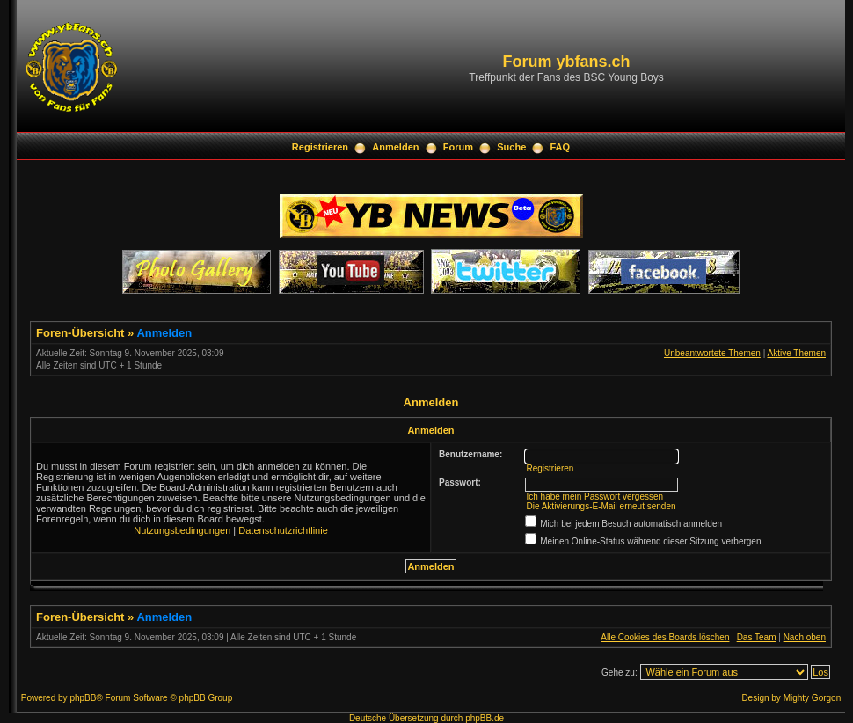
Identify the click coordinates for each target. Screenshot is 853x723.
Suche (511, 147)
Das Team (756, 637)
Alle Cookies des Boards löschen (665, 637)
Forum (458, 147)
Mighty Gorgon (813, 698)
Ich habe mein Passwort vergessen (594, 496)
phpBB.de (484, 718)
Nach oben (805, 637)
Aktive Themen (796, 353)
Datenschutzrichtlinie (283, 530)
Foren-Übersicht (80, 333)
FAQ (560, 147)
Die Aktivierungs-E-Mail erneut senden (600, 506)
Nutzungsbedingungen (182, 530)
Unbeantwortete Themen (712, 353)
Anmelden (395, 147)
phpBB (82, 698)
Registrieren (320, 147)
